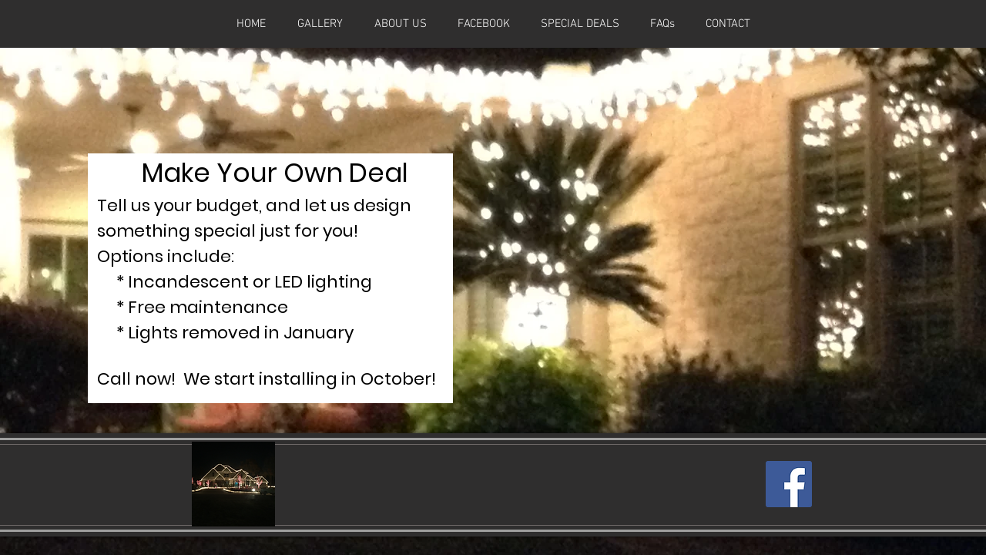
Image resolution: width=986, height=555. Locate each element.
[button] (580, 23)
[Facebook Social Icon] (789, 484)
